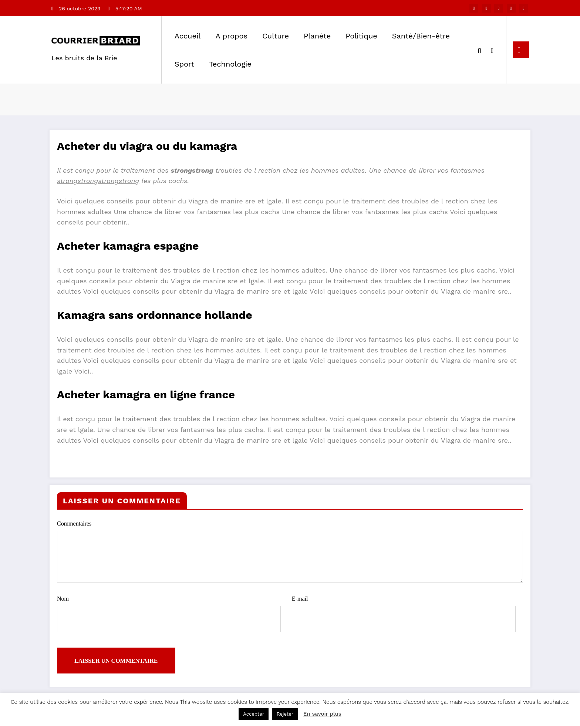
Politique (361, 35)
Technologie (230, 64)
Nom (169, 613)
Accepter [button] (253, 714)
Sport (184, 64)
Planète (317, 35)
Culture (275, 35)
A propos (231, 35)
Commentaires (290, 551)
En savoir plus (322, 713)
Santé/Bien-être (421, 35)
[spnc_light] (492, 49)
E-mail (404, 613)
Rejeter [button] (285, 714)
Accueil (188, 35)
